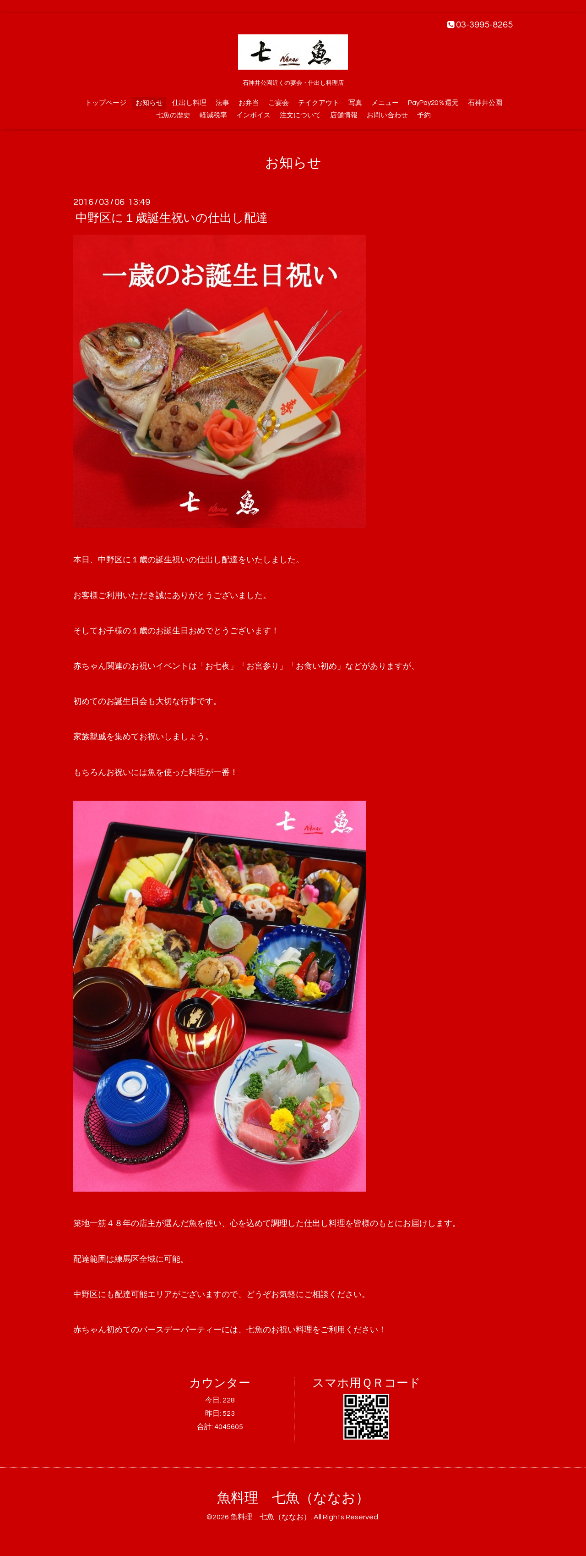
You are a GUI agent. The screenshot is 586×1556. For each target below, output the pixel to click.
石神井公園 (485, 102)
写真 (355, 102)
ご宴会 (278, 102)
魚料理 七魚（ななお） (293, 1498)
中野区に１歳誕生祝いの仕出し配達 (172, 218)
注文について (300, 115)
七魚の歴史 (173, 115)
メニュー (385, 102)
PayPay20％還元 (433, 102)
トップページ (105, 102)
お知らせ (149, 102)
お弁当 (249, 102)
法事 (222, 102)
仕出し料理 (189, 102)
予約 (424, 115)
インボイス (253, 115)
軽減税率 (213, 115)
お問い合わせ (387, 115)
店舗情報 (344, 115)
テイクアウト (318, 102)
